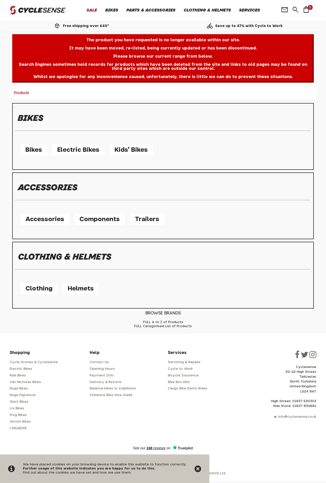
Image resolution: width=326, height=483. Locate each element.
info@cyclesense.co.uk (297, 416)
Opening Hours (102, 369)
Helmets (81, 289)
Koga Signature (23, 395)
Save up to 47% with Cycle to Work (249, 26)
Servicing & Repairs (184, 362)
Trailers (147, 219)
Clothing (38, 289)
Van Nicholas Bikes (25, 382)
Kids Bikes (18, 375)
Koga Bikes (19, 388)
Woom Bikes (20, 421)
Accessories (44, 219)
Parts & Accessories (150, 10)
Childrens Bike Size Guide (111, 395)
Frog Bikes (18, 415)
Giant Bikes (19, 401)
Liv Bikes (17, 408)
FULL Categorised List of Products (163, 326)
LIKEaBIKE (18, 428)
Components (99, 219)
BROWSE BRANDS (163, 313)
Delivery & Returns (105, 382)
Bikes (111, 10)
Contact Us (99, 362)
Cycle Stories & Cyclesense (34, 362)
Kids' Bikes (131, 150)
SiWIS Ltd (216, 473)
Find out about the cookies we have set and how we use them (77, 472)
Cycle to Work (180, 369)
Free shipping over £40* (86, 26)
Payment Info (102, 375)
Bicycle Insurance (183, 375)
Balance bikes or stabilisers (113, 388)
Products (21, 92)
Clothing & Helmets (207, 10)
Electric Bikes (78, 150)
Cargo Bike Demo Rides (187, 388)
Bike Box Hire (179, 382)
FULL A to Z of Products (163, 322)
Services (249, 10)
